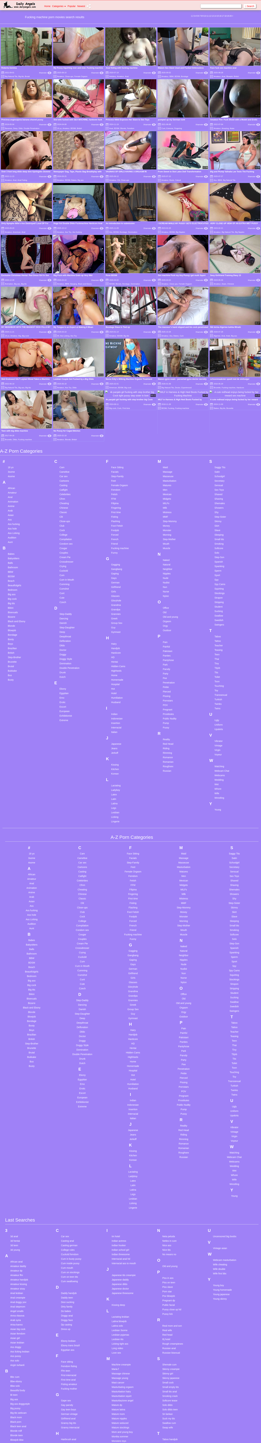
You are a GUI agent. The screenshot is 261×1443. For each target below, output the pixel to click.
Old (164, 525)
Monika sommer (120, 1349)
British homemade (19, 1361)
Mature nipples (119, 1331)
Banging (73, 284)
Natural (166, 477)
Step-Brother (14, 570)
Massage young (120, 1290)
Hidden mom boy (70, 1379)
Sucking (219, 523)
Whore (218, 701)
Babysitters (13, 471)
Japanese (116, 656)
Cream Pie (64, 470)
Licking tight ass (120, 1256)
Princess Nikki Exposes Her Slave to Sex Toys (127, 120)
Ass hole (12, 441)
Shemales (220, 416)
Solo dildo (167, 1317)
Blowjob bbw (16, 1352)
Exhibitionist (65, 628)
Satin (217, 384)
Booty (11, 552)
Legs (113, 720)
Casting (63, 398)
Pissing (166, 608)
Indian (114, 626)
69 (58, 336)
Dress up (65, 1241)
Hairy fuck (66, 1361)
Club (61, 438)
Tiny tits (166, 1401)
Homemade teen (69, 1383)
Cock (62, 443)
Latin (113, 711)
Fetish (114, 407)
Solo (217, 465)
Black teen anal (18, 1339)
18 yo (59, 128)
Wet (217, 697)
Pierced (167, 604)
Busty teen (15, 1375)
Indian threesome (121, 1167)
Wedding (219, 692)
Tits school (167, 1410)
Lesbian (115, 725)
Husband (116, 615)
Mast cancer (118, 1295)
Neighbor (167, 481)
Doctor (62, 562)
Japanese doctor (120, 1201)
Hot (113, 601)
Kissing (115, 677)
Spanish (219, 474)
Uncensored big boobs (224, 1149)
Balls (10, 475)
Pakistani (167, 563)
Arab (228, 336)
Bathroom (13, 480)
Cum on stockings (70, 1185)
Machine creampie (121, 1277)
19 (228, 16)
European (64, 624)
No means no (169, 1167)
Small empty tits (170, 1299)
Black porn (15, 1334)
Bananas (8, 128)
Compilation (65, 452)
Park (165, 577)
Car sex (63, 389)
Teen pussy (168, 1374)
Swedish (219, 532)
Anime (11, 418)
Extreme (169, 128)
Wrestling (219, 710)
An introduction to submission (120, 223)
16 (220, 16)
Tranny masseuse (171, 1419)
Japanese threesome (122, 1205)
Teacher (219, 558)
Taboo (218, 549)
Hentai (114, 574)
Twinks (218, 616)
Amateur (60, 76)
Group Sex (116, 535)
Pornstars (168, 613)
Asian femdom (17, 1246)
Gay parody (67, 1317)
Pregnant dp (168, 1213)
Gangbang (116, 481)
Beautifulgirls (14, 498)
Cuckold (63, 483)
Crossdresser (66, 474)
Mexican (167, 407)
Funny (114, 465)
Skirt (217, 438)
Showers (219, 420)
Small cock (168, 1295)
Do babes (66, 1223)
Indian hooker (119, 1158)
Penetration (169, 595)
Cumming (64, 496)
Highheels (116, 583)
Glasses (115, 508)
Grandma (116, 517)
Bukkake (12, 583)
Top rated (167, 1415)
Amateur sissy (17, 1201)
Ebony (62, 601)
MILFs (166, 416)
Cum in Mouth (66, 492)
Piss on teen (168, 1195)
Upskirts (219, 642)
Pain (165, 554)
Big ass (81, 180)
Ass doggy (15, 1259)
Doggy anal (67, 1228)
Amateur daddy (18, 1178)
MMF (165, 429)
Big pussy (15, 1321)
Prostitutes (168, 626)
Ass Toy (68, 232)
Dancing (63, 531)
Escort (62, 619)
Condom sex (66, 456)
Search (249, 6)
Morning (167, 447)
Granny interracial (70, 1340)
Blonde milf (16, 1343)
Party (165, 586)
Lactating (116, 698)
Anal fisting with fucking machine (121, 68)
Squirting (219, 501)
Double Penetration (31, 128)
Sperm (218, 483)
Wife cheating (220, 1177)
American (16, 232)
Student (219, 519)
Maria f (115, 1281)
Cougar (63, 461)
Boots (171, 180)
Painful (166, 559)
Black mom (16, 1330)
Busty (11, 592)
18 (225, 16)
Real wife (167, 1243)
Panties (167, 568)
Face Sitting (117, 380)
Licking (115, 729)
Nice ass (166, 1158)
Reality (166, 652)
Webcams (220, 688)
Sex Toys (219, 402)
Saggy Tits (220, 380)
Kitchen (115, 681)
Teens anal (168, 1379)
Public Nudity (169, 631)
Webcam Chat (222, 683)
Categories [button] (59, 6)
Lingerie (115, 734)
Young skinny (220, 1211)
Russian (167, 683)
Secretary (220, 393)
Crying (62, 479)
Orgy (165, 538)
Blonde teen (16, 1348)
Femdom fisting (69, 1279)
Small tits (219, 452)
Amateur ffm (16, 1187)
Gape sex (66, 1313)
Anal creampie (17, 1210)
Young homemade (222, 1202)
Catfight (63, 402)
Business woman (19, 1370)
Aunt (10, 454)
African (11, 400)
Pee (165, 590)
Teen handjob (169, 1370)
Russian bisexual (171, 1265)
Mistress (167, 425)
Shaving (219, 411)
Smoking (219, 456)
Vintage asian (220, 1160)
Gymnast (116, 544)
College (63, 447)
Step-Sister (220, 429)
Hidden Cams (118, 579)
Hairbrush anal (68, 1352)
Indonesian (117, 631)
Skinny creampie (171, 1281)
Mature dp (117, 1317)
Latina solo (117, 1238)
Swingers (219, 537)
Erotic (62, 615)
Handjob (115, 561)
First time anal (68, 1292)
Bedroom (12, 502)
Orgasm (167, 534)
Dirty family (66, 1219)
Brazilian (12, 561)
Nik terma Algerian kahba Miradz (225, 327)
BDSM (177, 76)
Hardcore (116, 565)
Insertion (115, 635)
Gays (114, 490)
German (115, 495)
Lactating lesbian (120, 1229)
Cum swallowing (69, 1194)
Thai (217, 571)
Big (19, 336)
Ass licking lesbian (19, 1264)
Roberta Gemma (9, 68)
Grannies (116, 526)
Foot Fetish (117, 438)
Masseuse (168, 389)
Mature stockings (120, 1340)
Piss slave (167, 1199)
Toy (216, 603)
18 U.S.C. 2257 (164, 1436)
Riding (166, 661)
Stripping (219, 514)
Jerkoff (114, 665)
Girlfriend (116, 499)
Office (166, 520)
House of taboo (69, 1388)
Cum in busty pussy (71, 1171)
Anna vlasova (17, 1228)
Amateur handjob (19, 1192)
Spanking (219, 479)
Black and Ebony (85, 284)
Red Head (168, 656)
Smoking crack (170, 1308)
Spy (217, 492)
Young (218, 722)
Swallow (219, 528)
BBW (171, 76)
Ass (215, 180)
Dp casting (66, 1237)
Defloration (65, 553)
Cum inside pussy (70, 1176)
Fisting (114, 429)
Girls (113, 504)
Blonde (123, 128)
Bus (10, 588)
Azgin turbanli (17, 1277)
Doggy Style (65, 571)
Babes (74, 180)
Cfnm (62, 411)
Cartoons (64, 393)
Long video (117, 1261)
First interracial (68, 1287)
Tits (216, 585)
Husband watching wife (73, 1392)
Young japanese (221, 1207)
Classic (63, 425)
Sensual (219, 398)
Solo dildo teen (170, 1322)
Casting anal (67, 1153)
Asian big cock (17, 1241)
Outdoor (167, 543)
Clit (118, 180)
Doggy (62, 567)
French (115, 452)
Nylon (166, 508)
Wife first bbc (220, 1186)
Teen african (168, 1365)
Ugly (217, 633)
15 (218, 16)
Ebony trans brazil (70, 1258)
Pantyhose (168, 572)
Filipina (115, 416)
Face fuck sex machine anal (223, 68)
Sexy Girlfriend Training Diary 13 (225, 275)
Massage (167, 384)
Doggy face (67, 1232)
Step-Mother (169, 452)
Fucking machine (120, 461)
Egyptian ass (67, 1262)
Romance (168, 670)
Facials (115, 384)
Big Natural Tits (11, 76)
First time (116, 425)
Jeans (114, 661)
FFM (113, 411)
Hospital (115, 597)
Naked (166, 472)
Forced (115, 447)
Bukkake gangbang (20, 1366)
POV (165, 617)
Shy (217, 425)
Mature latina (118, 1322)
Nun (165, 499)
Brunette (12, 574)
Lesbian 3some (120, 1243)
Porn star (167, 1204)
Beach (11, 493)
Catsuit (178, 180)
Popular (72, 6)
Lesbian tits (118, 1252)
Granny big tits (68, 1335)
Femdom (130, 128)
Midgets (167, 411)
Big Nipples (180, 232)
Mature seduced (120, 1335)
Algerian (217, 336)
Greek (114, 531)
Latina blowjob (119, 1234)
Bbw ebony (16, 1294)
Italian (114, 644)
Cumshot (64, 501)
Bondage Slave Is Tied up (118, 327)
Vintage (218, 658)
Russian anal (169, 1261)
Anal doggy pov (18, 1214)
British (236, 76)
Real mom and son (172, 1238)
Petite (166, 599)
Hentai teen (67, 1374)
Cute (61, 510)
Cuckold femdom (69, 1167)
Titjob (217, 580)
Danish (63, 535)
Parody (166, 581)
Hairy (114, 556)
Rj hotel (166, 1252)
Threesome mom (171, 1392)
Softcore (219, 461)
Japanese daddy (120, 1192)
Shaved (218, 407)
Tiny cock (167, 1397)
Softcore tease (169, 1313)
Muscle (166, 461)
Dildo (20, 128)
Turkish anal (168, 1424)
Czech (62, 514)
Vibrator (219, 653)
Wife (217, 706)
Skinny (218, 434)
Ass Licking (64, 336)
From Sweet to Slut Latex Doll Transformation (179, 171)
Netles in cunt (169, 1153)
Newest (81, 6)
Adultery (112, 76)
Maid (165, 380)
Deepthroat (65, 549)
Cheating (64, 416)
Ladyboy (115, 702)
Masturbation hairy (121, 1304)
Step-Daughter (67, 540)
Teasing (219, 562)
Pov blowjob (168, 1208)
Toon (217, 594)
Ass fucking (77, 232)
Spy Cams (220, 496)
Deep (15, 128)
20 (231, 16)
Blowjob (229, 76)
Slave (217, 443)
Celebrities (64, 407)
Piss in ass (167, 1190)
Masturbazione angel (122, 1313)
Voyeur (218, 667)
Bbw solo (15, 1298)
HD (113, 570)
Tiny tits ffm (168, 1406)
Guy (113, 540)
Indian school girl (120, 1162)
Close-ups (69, 76)
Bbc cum (14, 1289)
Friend (114, 456)
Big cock (25, 336)
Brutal (27, 76)
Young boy (218, 1198)
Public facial (168, 1217)
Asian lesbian (17, 1255)
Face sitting (67, 1274)
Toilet (217, 589)
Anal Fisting (22, 180)
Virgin (218, 662)
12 (210, 16)
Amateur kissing (18, 1196)
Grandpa (115, 522)
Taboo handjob (170, 1352)
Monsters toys (119, 1353)
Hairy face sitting (69, 1356)
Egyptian (63, 606)
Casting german (69, 1158)
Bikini (10, 520)
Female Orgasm (80, 76)
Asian (232, 128)
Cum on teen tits (69, 1189)
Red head (167, 1247)
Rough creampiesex (172, 1256)
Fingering (178, 128)
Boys (10, 556)
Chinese (230, 284)
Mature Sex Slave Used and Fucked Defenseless (181, 68)
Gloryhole (116, 513)
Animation (9, 284)
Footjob (115, 443)
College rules (68, 1162)
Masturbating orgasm (123, 1299)
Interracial (116, 640)
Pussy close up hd (171, 1222)
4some (11, 389)
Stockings (220, 505)
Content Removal (150, 1436)
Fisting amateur (69, 1296)
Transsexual (221, 607)
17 (223, 16)
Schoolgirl (220, 389)
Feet (113, 393)
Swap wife (167, 1340)
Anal (127, 76)
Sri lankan (167, 1326)
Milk (165, 420)
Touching (219, 598)
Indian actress (119, 1153)
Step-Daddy (65, 526)
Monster (167, 443)
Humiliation (117, 610)
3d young (15, 1162)
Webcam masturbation (224, 1172)
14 (215, 16)
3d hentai (15, 1153)
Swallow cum (169, 1335)
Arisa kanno (16, 1237)
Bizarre (11, 529)
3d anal (14, 1149)
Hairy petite (67, 1365)
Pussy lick (167, 1226)
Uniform (219, 637)
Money (166, 438)
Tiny (217, 576)
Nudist (166, 495)
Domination (132, 232)
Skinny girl (167, 1286)
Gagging (115, 477)
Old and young (170, 529)
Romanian (168, 674)
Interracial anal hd (121, 1171)
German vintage (69, 1326)
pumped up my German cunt (171, 120)
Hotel (114, 606)
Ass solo (14, 1273)
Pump (166, 635)
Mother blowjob (120, 1358)
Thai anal (167, 1383)
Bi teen (14, 1307)
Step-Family (117, 389)
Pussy (166, 640)
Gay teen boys (68, 1322)
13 (213, 16)
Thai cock (167, 1388)
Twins (218, 621)
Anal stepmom (17, 1219)
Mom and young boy (122, 1344)
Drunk (62, 585)
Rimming (167, 665)
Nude (165, 490)
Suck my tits (168, 1331)
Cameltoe (64, 384)
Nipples (167, 486)
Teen (217, 567)
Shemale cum (169, 1277)
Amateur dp (16, 1183)
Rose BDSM (111, 275)
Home (47, 6)
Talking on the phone (173, 1356)
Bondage (184, 76)
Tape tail (166, 1361)
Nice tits (166, 1162)
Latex (114, 707)
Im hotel (116, 1149)
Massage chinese (121, 1286)
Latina (114, 716)
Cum (182, 336)
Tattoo (218, 553)
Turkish (218, 612)
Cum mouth (67, 1180)
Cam (61, 380)
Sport (217, 487)
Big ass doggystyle (20, 1316)
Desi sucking (67, 1214)
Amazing (225, 128)
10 (205, 16)
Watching (219, 679)
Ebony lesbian (68, 1253)
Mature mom (118, 1326)
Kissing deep (118, 1217)
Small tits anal (169, 1304)
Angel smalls (16, 1223)
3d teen (14, 1158)
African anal (16, 1174)
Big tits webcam (18, 1325)
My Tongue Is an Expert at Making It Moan (73, 327)
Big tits (21, 76)
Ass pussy (15, 1268)
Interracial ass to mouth (124, 1176)
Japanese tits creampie (124, 1187)
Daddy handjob (69, 1205)
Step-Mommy (170, 434)
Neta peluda (168, 1149)
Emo (61, 610)
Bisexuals (13, 525)
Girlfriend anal (68, 1331)
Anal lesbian (16, 1205)
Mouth (166, 456)
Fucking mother (69, 1301)
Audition (12, 450)
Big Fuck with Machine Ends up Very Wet (73, 275)
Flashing (115, 434)
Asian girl (15, 1250)
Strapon (219, 510)
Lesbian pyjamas (120, 1247)
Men (165, 402)
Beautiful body (17, 1303)
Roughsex (168, 679)
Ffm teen (65, 1283)
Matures (167, 398)
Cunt (163, 128)
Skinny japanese (170, 1290)
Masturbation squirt (121, 1308)
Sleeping (219, 447)
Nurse (166, 504)
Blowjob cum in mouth (21, 1357)
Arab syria (15, 1232)
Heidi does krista (69, 1370)
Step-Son (219, 470)
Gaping (115, 486)
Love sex (116, 1265)
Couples (63, 465)
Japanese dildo (119, 1196)
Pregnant (167, 622)
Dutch (62, 589)
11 (207, 16)
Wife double (219, 1181)
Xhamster (45, 73)
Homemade (117, 592)
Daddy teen (67, 1210)
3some (11, 384)
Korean (115, 686)
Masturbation (169, 393)
